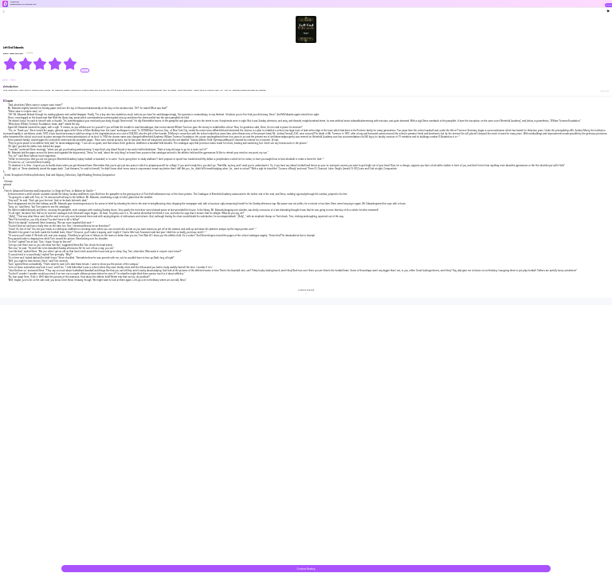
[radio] (10, 64)
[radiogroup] (40, 64)
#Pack (12, 80)
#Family (5, 80)
